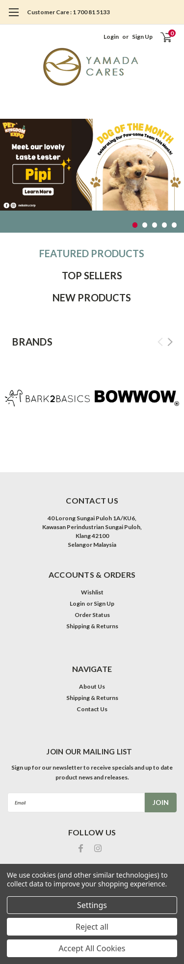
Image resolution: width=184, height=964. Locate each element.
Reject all (92, 926)
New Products (92, 297)
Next (170, 342)
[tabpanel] (92, 165)
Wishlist (92, 592)
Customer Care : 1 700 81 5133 (68, 12)
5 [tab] (174, 225)
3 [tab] (155, 225)
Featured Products (91, 253)
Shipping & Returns (92, 626)
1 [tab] (135, 225)
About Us (92, 686)
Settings (92, 905)
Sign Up (142, 36)
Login (111, 36)
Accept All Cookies (92, 948)
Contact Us (92, 709)
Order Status (92, 614)
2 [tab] (145, 225)
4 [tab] (164, 225)
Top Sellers (92, 275)
